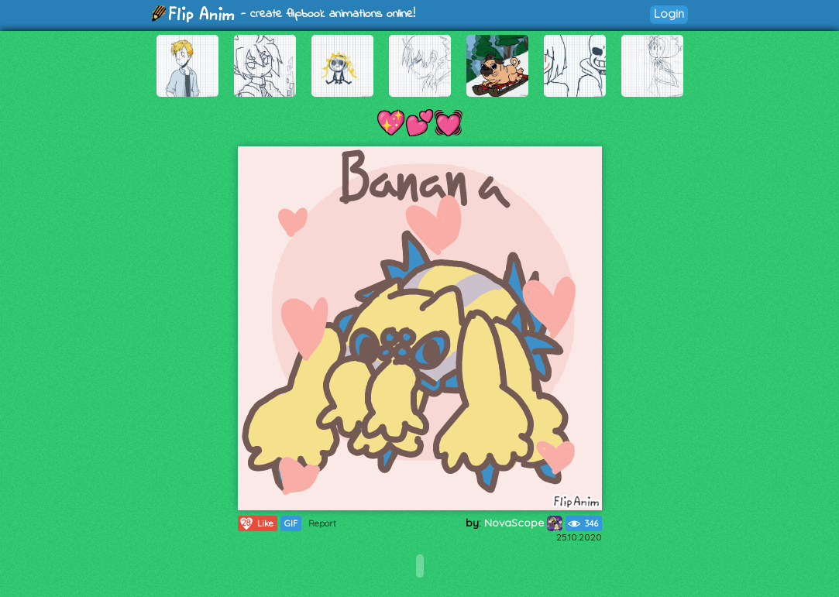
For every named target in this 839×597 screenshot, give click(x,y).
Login (669, 13)
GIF (290, 523)
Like (256, 523)
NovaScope (523, 523)
